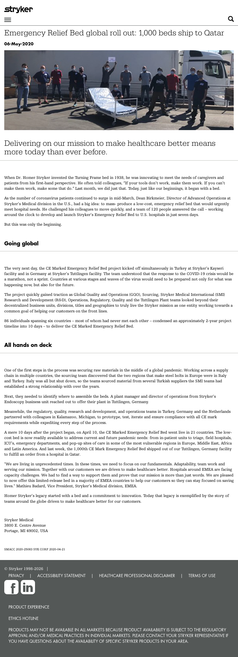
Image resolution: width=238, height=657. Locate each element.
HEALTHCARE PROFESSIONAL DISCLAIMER (137, 575)
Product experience (29, 607)
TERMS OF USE (202, 575)
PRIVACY (16, 575)
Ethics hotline (23, 618)
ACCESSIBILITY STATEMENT (61, 575)
